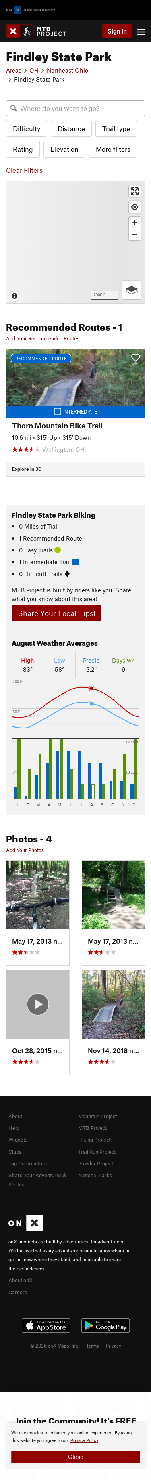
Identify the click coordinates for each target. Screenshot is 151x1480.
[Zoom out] (135, 234)
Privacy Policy (84, 1440)
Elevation (64, 149)
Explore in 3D (26, 469)
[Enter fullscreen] (135, 191)
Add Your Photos (25, 850)
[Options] (131, 290)
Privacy (113, 1345)
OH (34, 70)
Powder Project (95, 1163)
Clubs (14, 1151)
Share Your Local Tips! (56, 613)
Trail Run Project (97, 1151)
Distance (71, 128)
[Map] (75, 242)
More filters (113, 149)
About (15, 1116)
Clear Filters (24, 170)
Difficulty (26, 128)
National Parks (95, 1175)
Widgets (17, 1139)
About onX (20, 1280)
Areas (13, 70)
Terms (92, 1345)
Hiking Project (94, 1139)
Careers (17, 1292)
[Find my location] (135, 207)
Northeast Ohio (67, 70)
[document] (75, 1446)
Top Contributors (27, 1163)
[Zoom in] (135, 223)
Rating (23, 149)
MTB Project (92, 1128)
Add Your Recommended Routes (42, 338)
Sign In (117, 31)
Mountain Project (97, 1116)
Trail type (116, 128)
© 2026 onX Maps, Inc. (54, 1345)
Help (13, 1128)
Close (75, 1456)
